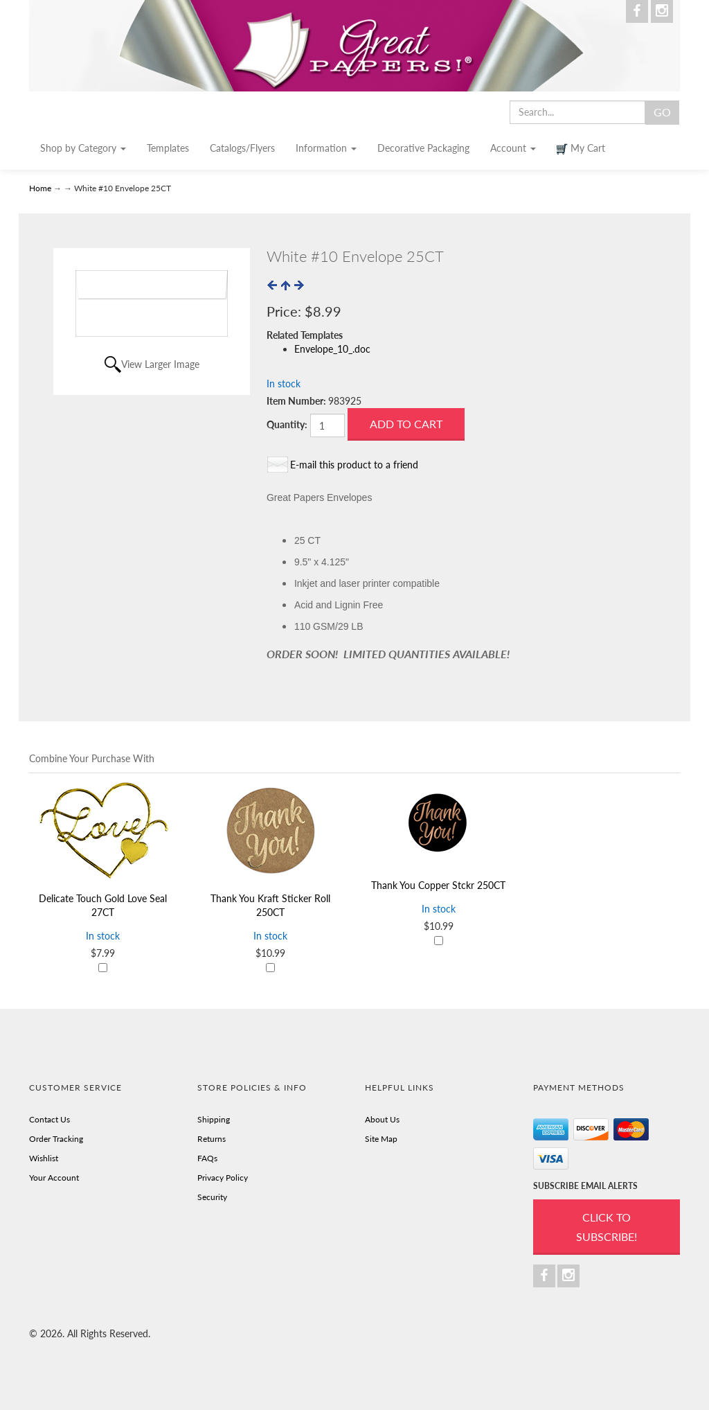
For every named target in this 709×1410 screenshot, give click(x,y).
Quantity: (287, 424)
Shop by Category (83, 148)
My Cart (581, 148)
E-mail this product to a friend (354, 464)
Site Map (381, 1139)
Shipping (213, 1119)
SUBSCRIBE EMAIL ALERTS (585, 1186)
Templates (168, 148)
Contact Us (49, 1119)
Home (41, 188)
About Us (382, 1119)
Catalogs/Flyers (242, 148)
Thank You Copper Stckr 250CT (438, 885)
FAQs (207, 1158)
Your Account (54, 1177)
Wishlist (43, 1158)
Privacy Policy (222, 1177)
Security (212, 1197)
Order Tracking (56, 1139)
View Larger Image (160, 364)
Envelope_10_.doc (332, 349)
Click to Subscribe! (606, 1226)
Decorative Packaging (423, 148)
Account (513, 148)
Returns (211, 1139)
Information (326, 148)
